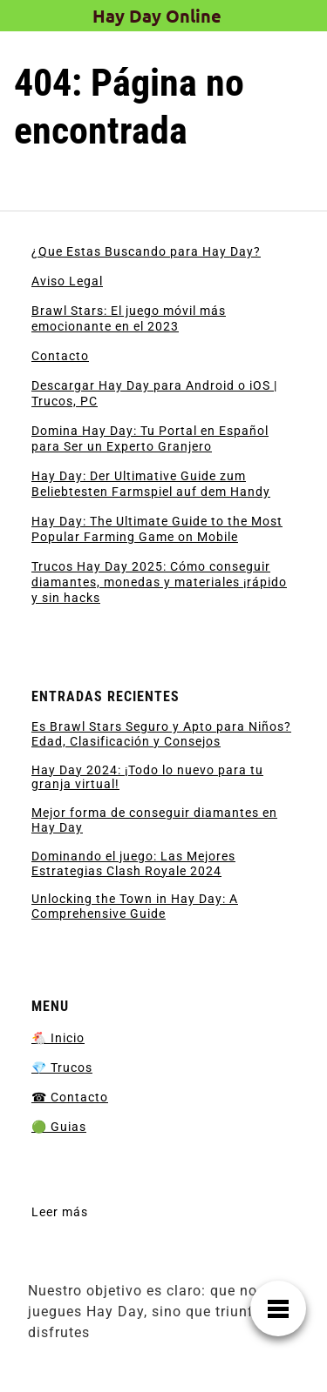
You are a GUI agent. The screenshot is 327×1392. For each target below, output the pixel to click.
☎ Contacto (69, 1097)
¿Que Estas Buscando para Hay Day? (146, 251)
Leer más (59, 1212)
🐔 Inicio (58, 1038)
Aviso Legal (67, 281)
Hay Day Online (156, 15)
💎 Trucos (61, 1067)
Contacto (60, 356)
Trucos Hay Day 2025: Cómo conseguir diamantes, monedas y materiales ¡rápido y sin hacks (159, 582)
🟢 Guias (58, 1127)
